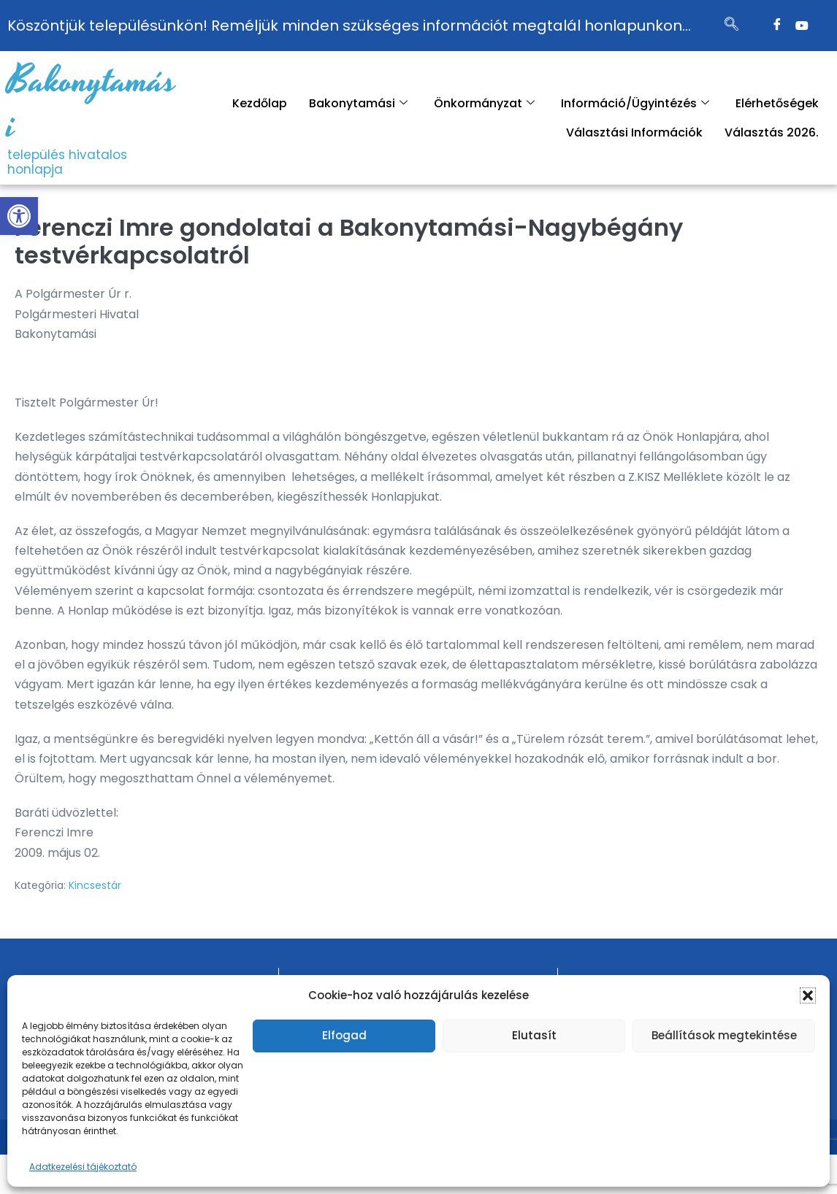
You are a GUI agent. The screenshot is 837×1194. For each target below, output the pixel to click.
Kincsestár (95, 885)
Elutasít (534, 1035)
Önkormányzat (484, 103)
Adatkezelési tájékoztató (83, 1166)
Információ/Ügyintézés (635, 103)
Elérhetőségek (777, 103)
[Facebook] (777, 25)
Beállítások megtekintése (724, 1035)
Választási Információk (634, 132)
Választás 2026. (772, 132)
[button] (19, 216)
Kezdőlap (259, 103)
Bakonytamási (91, 103)
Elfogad (344, 1035)
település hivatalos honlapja (67, 162)
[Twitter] (802, 25)
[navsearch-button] (731, 25)
